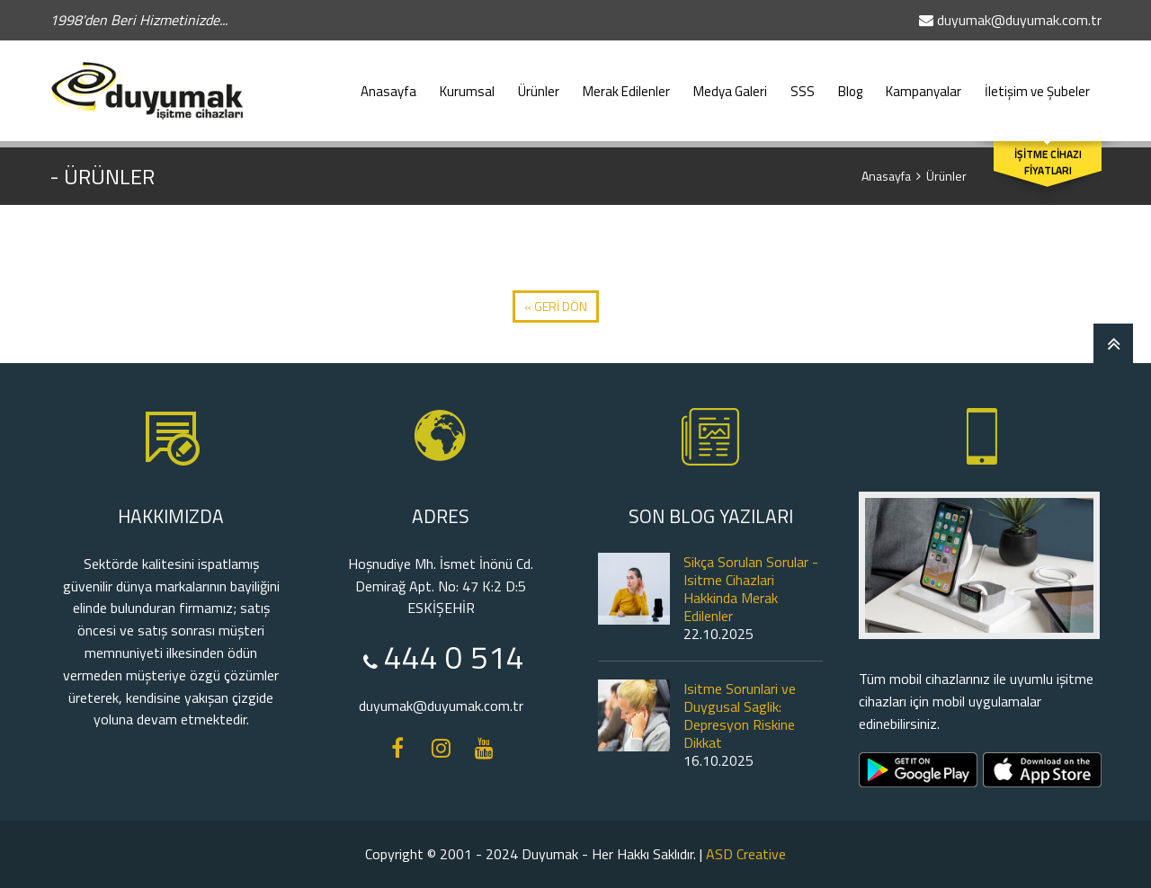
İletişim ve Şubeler (1037, 83)
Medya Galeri (730, 83)
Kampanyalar (923, 83)
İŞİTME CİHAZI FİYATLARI (1048, 163)
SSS (802, 83)
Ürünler (538, 83)
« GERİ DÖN (555, 306)
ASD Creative (746, 854)
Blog (850, 83)
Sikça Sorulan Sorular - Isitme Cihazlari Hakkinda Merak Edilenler (750, 588)
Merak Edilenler (626, 83)
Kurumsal (467, 83)
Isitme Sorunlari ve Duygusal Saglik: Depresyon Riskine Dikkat (739, 715)
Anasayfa (388, 83)
